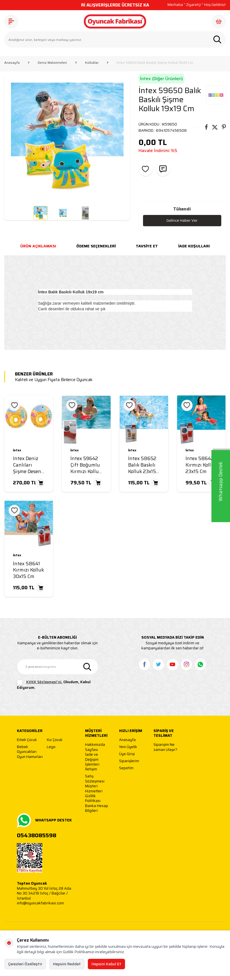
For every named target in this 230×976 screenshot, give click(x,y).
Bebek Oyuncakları (27, 749)
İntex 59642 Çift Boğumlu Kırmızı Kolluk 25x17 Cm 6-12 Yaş (86, 465)
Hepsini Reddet (67, 964)
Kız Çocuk (54, 740)
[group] (67, 139)
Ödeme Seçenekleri (96, 246)
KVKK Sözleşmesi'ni (43, 682)
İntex (17, 451)
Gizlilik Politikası (93, 799)
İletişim (91, 769)
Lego (51, 747)
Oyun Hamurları (30, 757)
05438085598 (36, 835)
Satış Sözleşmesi (94, 779)
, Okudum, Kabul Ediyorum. (54, 685)
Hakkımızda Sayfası (95, 747)
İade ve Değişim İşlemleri (92, 759)
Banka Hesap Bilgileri (96, 808)
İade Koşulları (194, 246)
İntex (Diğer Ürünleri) (161, 78)
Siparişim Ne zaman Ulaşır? (165, 747)
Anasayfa (12, 62)
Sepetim (126, 768)
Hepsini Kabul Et (106, 964)
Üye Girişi (127, 754)
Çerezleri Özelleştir (25, 964)
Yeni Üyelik (128, 747)
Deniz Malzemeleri (52, 62)
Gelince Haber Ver (182, 220)
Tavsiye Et (147, 246)
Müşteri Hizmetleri (93, 789)
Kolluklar (92, 62)
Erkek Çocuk (27, 740)
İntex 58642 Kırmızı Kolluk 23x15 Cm (201, 465)
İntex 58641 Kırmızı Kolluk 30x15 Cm (28, 570)
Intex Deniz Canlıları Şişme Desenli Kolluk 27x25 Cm (28, 465)
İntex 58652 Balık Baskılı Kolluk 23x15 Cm (142, 465)
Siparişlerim (129, 761)
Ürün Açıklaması (38, 246)
